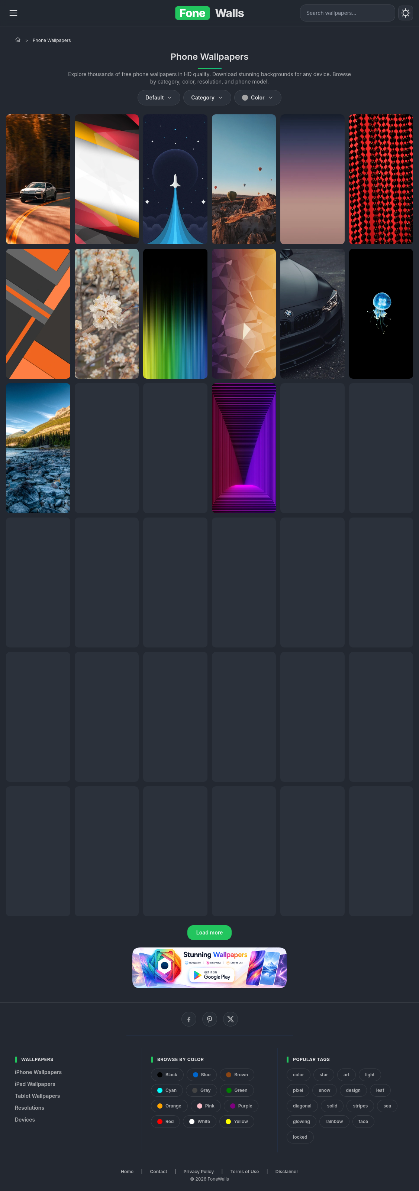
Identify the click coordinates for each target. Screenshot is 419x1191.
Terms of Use (245, 1171)
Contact (158, 1171)
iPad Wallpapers (35, 1084)
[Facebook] (188, 1019)
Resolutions (29, 1107)
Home (127, 1171)
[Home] (18, 40)
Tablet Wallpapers (37, 1096)
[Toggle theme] (405, 13)
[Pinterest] (209, 1019)
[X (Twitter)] (230, 1019)
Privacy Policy (199, 1171)
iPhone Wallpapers (38, 1072)
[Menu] (13, 13)
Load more (209, 932)
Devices (25, 1119)
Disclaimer (286, 1171)
